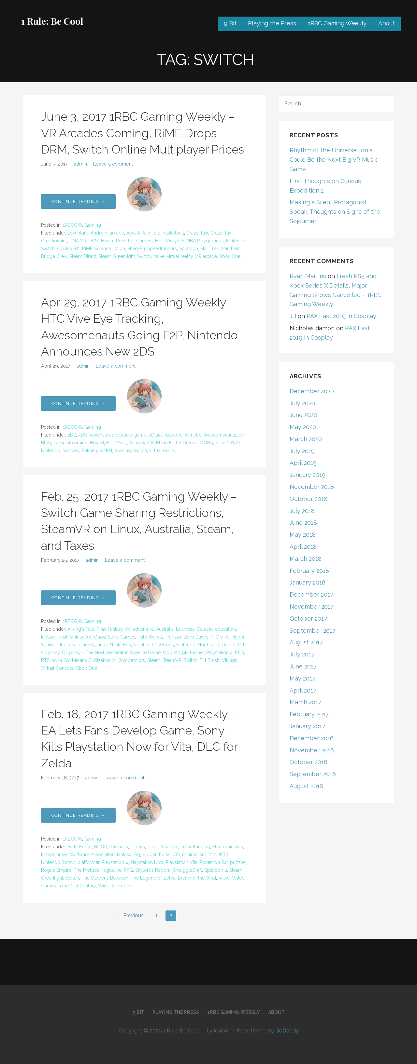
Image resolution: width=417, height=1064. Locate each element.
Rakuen (89, 450)
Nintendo (50, 450)
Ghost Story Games (114, 637)
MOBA (206, 442)
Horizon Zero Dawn (186, 637)
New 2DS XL (228, 442)
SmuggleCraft (187, 870)
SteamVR (172, 660)
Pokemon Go (214, 862)
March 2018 (306, 558)
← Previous (130, 915)
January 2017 (307, 726)
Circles (137, 846)
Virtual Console (57, 668)
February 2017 (309, 714)
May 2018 (303, 534)
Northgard (208, 644)
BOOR (100, 846)
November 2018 (312, 486)
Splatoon (188, 248)
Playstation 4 (219, 652)
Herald (97, 442)
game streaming (70, 442)
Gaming (92, 225)
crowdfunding (195, 846)
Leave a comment (113, 164)
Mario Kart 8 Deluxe (176, 442)
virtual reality (180, 256)
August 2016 (306, 786)
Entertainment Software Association (78, 854)
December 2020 (312, 391)
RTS (45, 660)
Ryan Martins (308, 276)
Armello (193, 435)
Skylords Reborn (153, 870)
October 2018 (308, 498)
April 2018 (303, 546)
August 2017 (306, 642)
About (386, 23)
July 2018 (302, 510)
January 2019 (307, 474)
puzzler (238, 862)
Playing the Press (272, 23)
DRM (94, 240)
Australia (165, 629)
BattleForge (79, 846)
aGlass (156, 435)
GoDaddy (287, 1031)
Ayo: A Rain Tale (143, 233)
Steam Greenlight (116, 256)
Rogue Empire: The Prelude (70, 870)
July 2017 (302, 654)
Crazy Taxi (197, 233)
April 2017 (303, 690)
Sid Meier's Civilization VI (90, 660)
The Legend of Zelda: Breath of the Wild (173, 878)
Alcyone (173, 435)
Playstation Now (147, 862)
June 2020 (303, 414)
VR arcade (206, 256)
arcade (117, 233)
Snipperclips (132, 660)
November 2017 (312, 606)
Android (99, 233)
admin (80, 164)
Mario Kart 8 (141, 442)
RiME (87, 248)
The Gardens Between (104, 878)
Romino (122, 450)
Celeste (205, 629)
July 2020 (302, 403)
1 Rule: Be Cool (52, 21)
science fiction (110, 248)
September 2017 (313, 630)
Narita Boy (120, 644)
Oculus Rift (68, 248)
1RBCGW (72, 225)
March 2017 (305, 702)
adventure (77, 233)
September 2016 (313, 774)
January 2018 (307, 582)
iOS (180, 240)
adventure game (129, 435)
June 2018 (303, 522)
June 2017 (303, 666)
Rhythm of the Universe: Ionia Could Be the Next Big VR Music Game (334, 159)
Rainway (71, 450)
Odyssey (50, 652)
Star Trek (209, 248)
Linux (102, 644)
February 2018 (309, 570)
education (225, 629)
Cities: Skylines (162, 846)
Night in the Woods (153, 644)
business (185, 629)
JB (293, 316)
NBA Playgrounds (205, 240)
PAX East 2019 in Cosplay (341, 316)
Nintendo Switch (58, 862)
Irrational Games (77, 644)
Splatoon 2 (215, 870)
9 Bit (230, 23)
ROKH (105, 450)
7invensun (99, 435)
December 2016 (312, 738)
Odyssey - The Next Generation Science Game (111, 652)
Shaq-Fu (136, 248)
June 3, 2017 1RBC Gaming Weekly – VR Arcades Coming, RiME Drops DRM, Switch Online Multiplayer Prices (142, 133)
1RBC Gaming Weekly (337, 23)
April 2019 (303, 462)
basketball (173, 233)
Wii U (103, 885)
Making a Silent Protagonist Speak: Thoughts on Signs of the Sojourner (335, 211)
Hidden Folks (156, 854)
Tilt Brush (210, 660)
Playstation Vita (181, 862)
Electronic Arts (227, 846)
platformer (193, 652)
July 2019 (302, 451)
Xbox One (229, 256)
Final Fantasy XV (75, 637)
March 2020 (306, 439)
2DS (71, 435)
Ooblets (171, 652)
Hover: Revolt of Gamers (127, 240)
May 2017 (302, 678)
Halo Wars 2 (150, 637)
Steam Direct (82, 256)
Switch (144, 256)
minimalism (194, 854)
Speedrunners (162, 248)
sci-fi (57, 660)
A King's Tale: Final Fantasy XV (99, 629)
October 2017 (308, 618)
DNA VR (77, 240)
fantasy (48, 637)
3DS (82, 435)
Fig (137, 854)
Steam (153, 660)
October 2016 (308, 762)
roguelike (112, 870)
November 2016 (312, 750)
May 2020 (303, 427)
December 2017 (311, 594)
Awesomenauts (220, 435)
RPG (239, 652)
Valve (159, 256)
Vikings (229, 660)
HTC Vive (165, 240)
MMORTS (218, 854)
